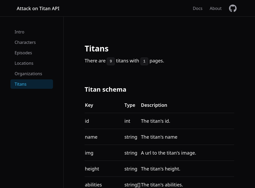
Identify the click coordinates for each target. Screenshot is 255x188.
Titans (20, 84)
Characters (25, 42)
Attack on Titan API (38, 8)
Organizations (28, 74)
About (216, 8)
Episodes (23, 53)
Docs (198, 8)
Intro (19, 32)
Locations (24, 63)
